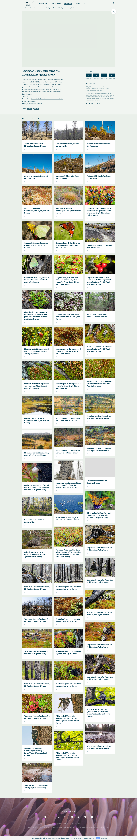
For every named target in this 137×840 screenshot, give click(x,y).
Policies (77, 823)
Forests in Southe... (35, 8)
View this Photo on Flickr (93, 104)
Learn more (104, 838)
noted (45, 827)
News (78, 3)
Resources (68, 3)
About (86, 3)
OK (98, 838)
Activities (43, 3)
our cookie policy (88, 838)
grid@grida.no (104, 98)
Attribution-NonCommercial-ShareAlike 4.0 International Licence (89, 827)
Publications (56, 3)
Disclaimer (71, 823)
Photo (26, 8)
